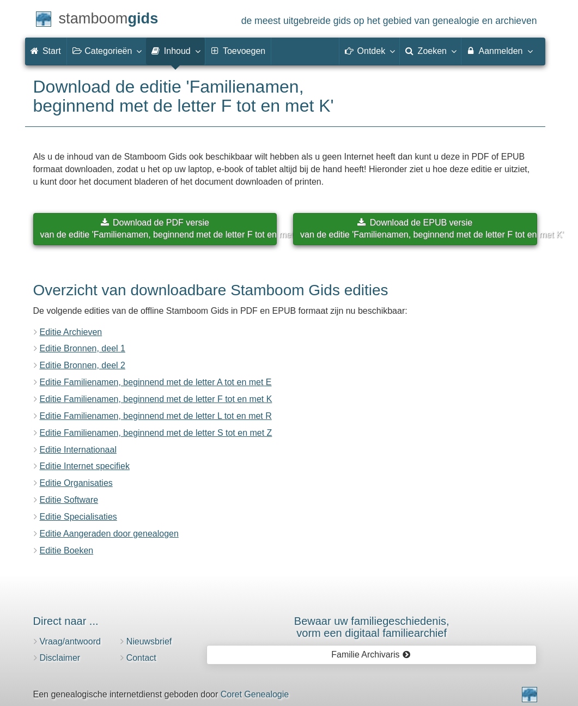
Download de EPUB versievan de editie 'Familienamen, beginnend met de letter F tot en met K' (418, 229)
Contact (141, 657)
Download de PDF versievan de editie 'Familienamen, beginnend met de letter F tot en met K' (158, 229)
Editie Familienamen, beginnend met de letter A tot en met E (156, 382)
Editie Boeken (67, 550)
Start (46, 51)
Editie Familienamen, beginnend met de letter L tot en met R (156, 416)
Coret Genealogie (255, 694)
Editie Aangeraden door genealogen (109, 533)
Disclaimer (60, 657)
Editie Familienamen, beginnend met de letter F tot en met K (156, 399)
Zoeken (430, 50)
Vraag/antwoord (70, 641)
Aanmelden (499, 50)
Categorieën (106, 50)
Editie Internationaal (78, 449)
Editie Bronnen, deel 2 (82, 365)
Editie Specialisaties (78, 516)
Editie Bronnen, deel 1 (82, 348)
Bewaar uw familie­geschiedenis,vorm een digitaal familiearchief (371, 627)
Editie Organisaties (76, 483)
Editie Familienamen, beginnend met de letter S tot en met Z (156, 432)
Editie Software (69, 499)
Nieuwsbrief (149, 641)
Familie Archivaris (370, 654)
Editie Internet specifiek (85, 466)
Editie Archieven (71, 332)
